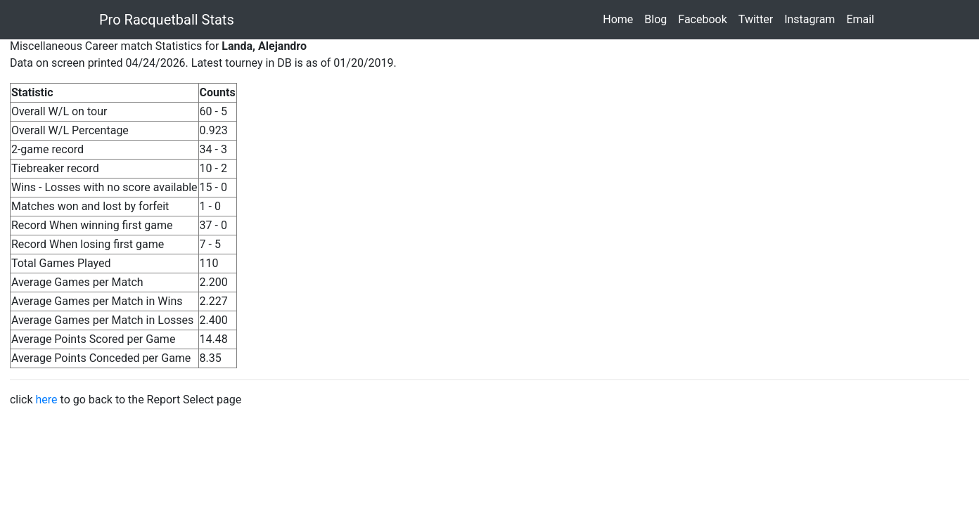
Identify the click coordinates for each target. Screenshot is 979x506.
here (47, 399)
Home (621, 18)
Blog (658, 18)
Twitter (758, 18)
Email (863, 18)
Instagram (812, 18)
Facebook (705, 18)
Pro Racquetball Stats (166, 19)
